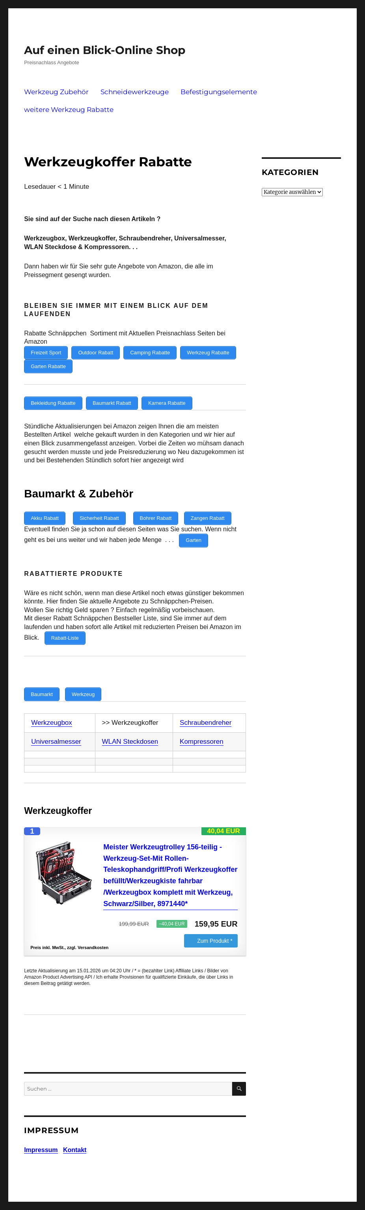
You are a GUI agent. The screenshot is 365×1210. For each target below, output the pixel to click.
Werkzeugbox (51, 711)
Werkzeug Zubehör (56, 92)
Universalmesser (56, 730)
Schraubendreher (205, 711)
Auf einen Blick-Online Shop (104, 50)
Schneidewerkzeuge (135, 92)
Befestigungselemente (219, 92)
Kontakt (75, 1139)
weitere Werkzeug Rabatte (69, 110)
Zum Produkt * (214, 929)
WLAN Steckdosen (130, 730)
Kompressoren (201, 730)
